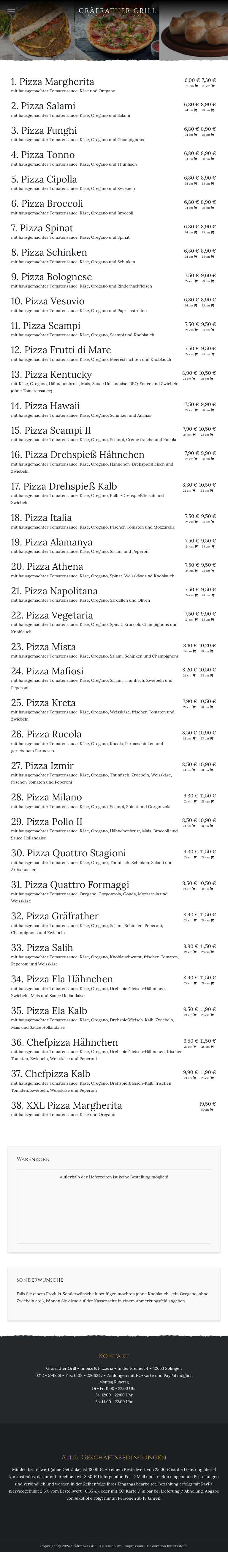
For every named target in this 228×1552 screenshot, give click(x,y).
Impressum (134, 1546)
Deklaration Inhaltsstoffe (167, 1546)
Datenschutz (110, 1546)
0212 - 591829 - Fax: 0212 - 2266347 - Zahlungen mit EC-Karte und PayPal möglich (114, 1375)
